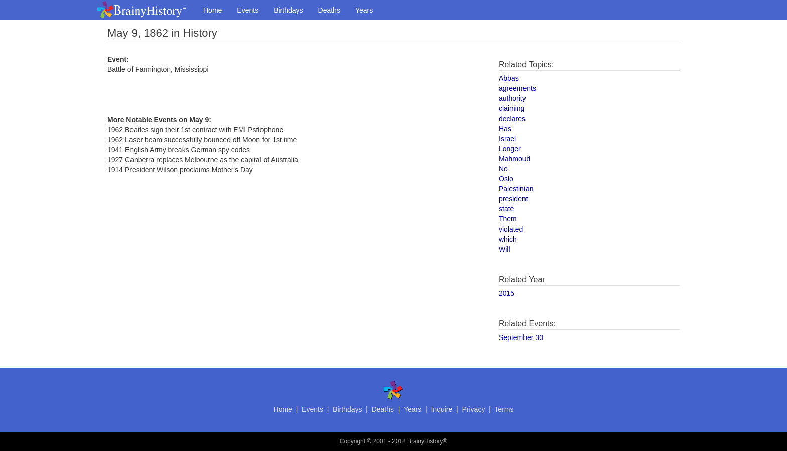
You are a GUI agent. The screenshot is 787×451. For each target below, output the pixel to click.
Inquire (441, 409)
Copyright (352, 441)
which (508, 239)
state (506, 209)
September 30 (521, 337)
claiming (511, 108)
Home (212, 10)
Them (508, 219)
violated (511, 229)
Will (504, 249)
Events (247, 10)
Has (505, 129)
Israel (507, 139)
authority (512, 98)
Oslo (506, 179)
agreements (517, 88)
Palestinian (516, 189)
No (503, 169)
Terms (503, 409)
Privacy (473, 409)
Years (364, 10)
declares (512, 119)
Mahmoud (514, 159)
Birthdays (288, 10)
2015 (506, 293)
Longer (510, 149)
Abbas (509, 78)
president (513, 199)
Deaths (329, 10)
